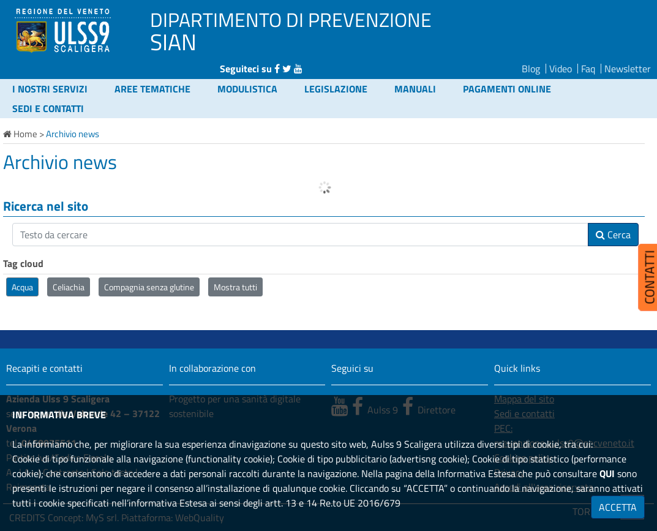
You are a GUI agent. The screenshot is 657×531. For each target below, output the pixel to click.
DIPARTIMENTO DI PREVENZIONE (291, 19)
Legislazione (335, 88)
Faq (588, 68)
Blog (531, 68)
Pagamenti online (507, 88)
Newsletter (627, 68)
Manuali (415, 88)
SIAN (173, 41)
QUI (607, 473)
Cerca (613, 234)
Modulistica (247, 88)
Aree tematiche (152, 88)
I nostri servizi (50, 88)
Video (560, 68)
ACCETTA (618, 507)
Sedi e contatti (48, 108)
